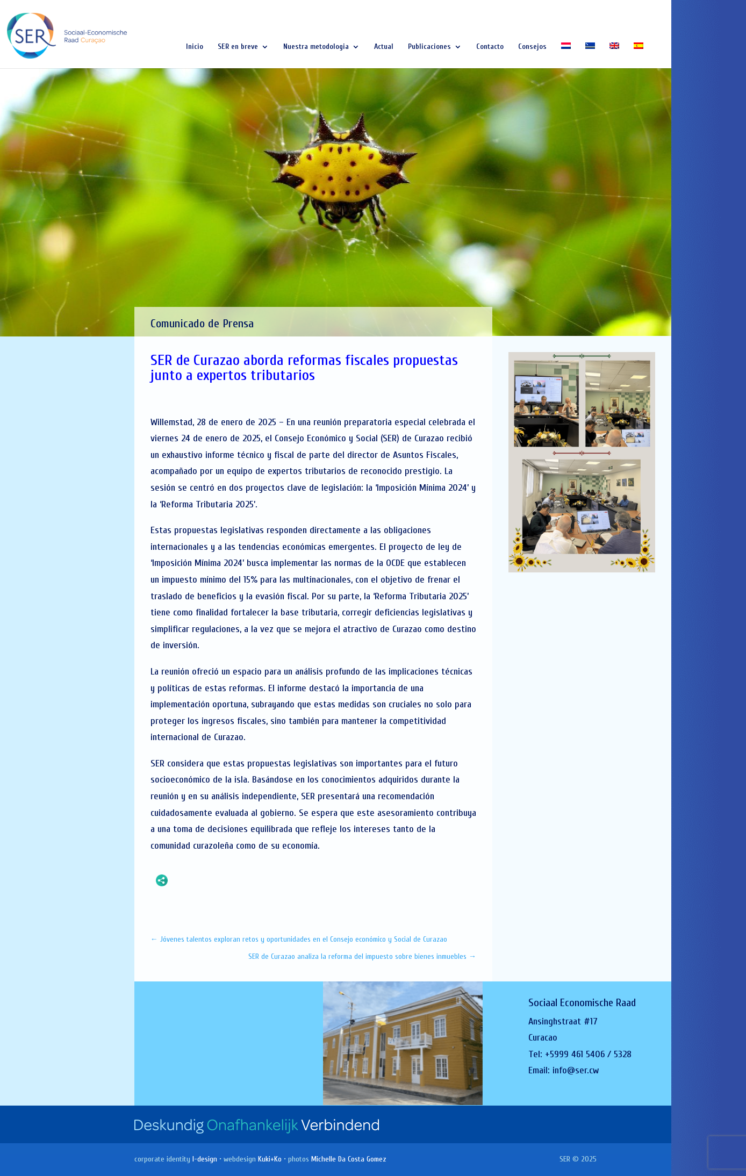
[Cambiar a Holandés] (566, 55)
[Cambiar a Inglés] (614, 55)
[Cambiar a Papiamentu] (590, 55)
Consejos (532, 47)
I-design (204, 1159)
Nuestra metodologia (316, 47)
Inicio (194, 47)
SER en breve (238, 47)
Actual (383, 47)
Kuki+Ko (270, 1159)
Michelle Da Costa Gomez (348, 1159)
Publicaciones (429, 47)
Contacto (490, 47)
